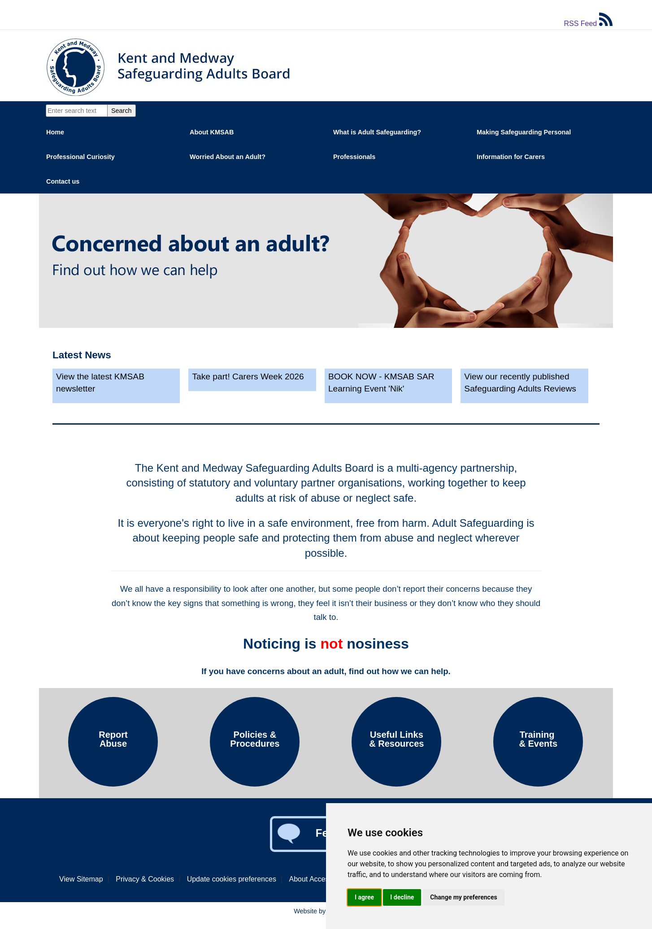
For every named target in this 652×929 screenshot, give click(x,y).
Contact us (62, 181)
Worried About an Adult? (227, 156)
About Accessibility (319, 879)
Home (55, 132)
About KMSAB (212, 132)
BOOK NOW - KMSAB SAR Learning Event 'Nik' (381, 382)
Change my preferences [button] (463, 897)
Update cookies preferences (231, 879)
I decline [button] (402, 897)
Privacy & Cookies (145, 879)
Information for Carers (511, 156)
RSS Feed (588, 23)
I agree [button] (364, 897)
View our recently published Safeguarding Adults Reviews (520, 382)
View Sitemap (81, 879)
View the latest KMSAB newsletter (100, 382)
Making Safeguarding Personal (524, 132)
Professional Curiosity (80, 156)
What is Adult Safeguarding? (377, 132)
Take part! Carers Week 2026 (248, 376)
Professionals (354, 156)
